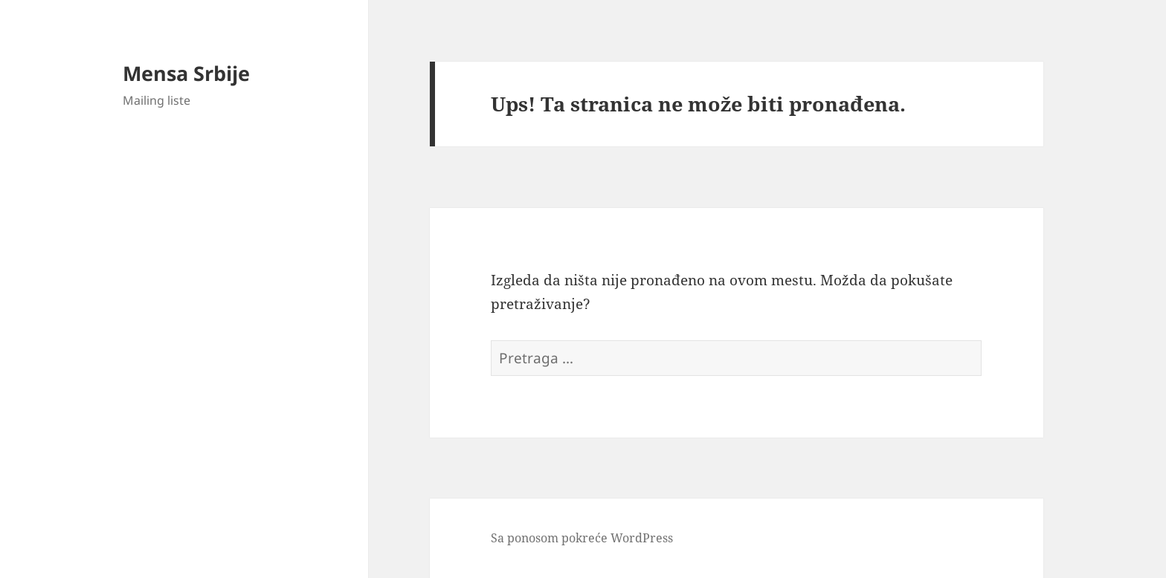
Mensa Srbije (186, 73)
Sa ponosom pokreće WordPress (582, 538)
